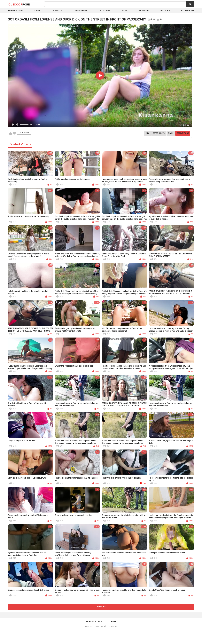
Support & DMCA (94, 621)
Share (170, 133)
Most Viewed (80, 11)
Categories (104, 11)
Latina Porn (187, 11)
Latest (38, 11)
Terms (113, 621)
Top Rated (58, 11)
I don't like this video (14, 133)
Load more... (101, 607)
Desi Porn (165, 11)
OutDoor (19, 4)
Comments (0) (183, 133)
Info (147, 133)
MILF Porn (143, 11)
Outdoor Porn (15, 11)
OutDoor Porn (98, 626)
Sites (124, 11)
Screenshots (159, 133)
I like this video (10, 133)
